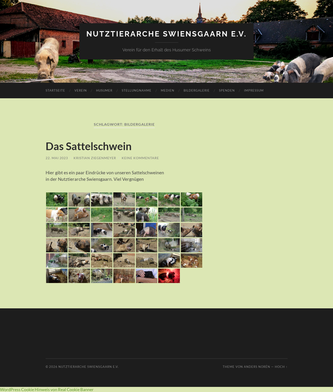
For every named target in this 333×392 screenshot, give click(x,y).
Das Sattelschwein (89, 146)
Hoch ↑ (281, 367)
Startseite (55, 90)
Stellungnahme (136, 90)
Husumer (104, 90)
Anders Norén (257, 367)
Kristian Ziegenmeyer (95, 158)
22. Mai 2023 (57, 158)
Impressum (254, 90)
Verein (80, 90)
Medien (167, 90)
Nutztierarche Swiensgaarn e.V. (166, 34)
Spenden (227, 90)
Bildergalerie (197, 90)
